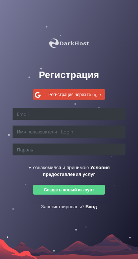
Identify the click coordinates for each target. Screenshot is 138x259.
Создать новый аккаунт (69, 189)
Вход (91, 206)
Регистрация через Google (67, 94)
